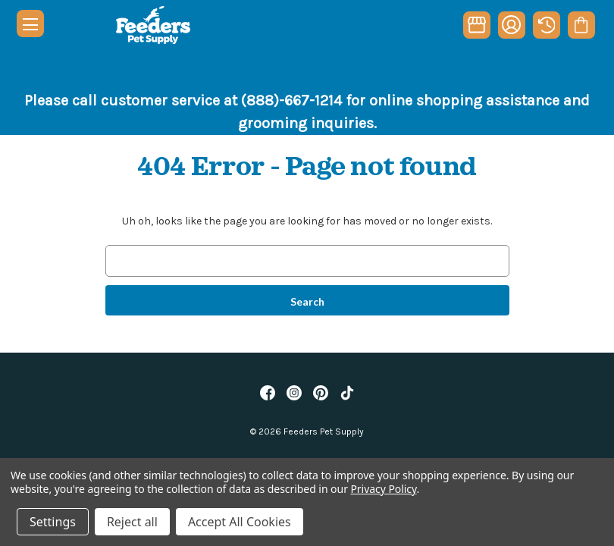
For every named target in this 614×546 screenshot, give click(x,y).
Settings (53, 521)
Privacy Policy (383, 489)
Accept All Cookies (239, 521)
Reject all (132, 521)
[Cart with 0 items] (581, 25)
